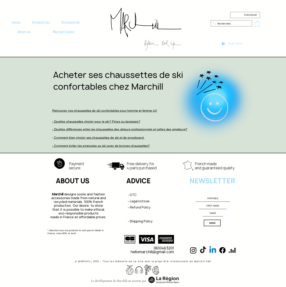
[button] (16, 22)
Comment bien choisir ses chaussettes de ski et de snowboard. (98, 138)
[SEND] (212, 223)
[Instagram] (193, 250)
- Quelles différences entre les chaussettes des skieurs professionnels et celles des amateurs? (119, 129)
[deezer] (232, 250)
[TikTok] (203, 250)
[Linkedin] (213, 250)
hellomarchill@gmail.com (152, 251)
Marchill (57, 194)
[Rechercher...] (230, 23)
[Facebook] (222, 250)
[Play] (223, 44)
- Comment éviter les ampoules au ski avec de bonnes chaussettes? (101, 146)
